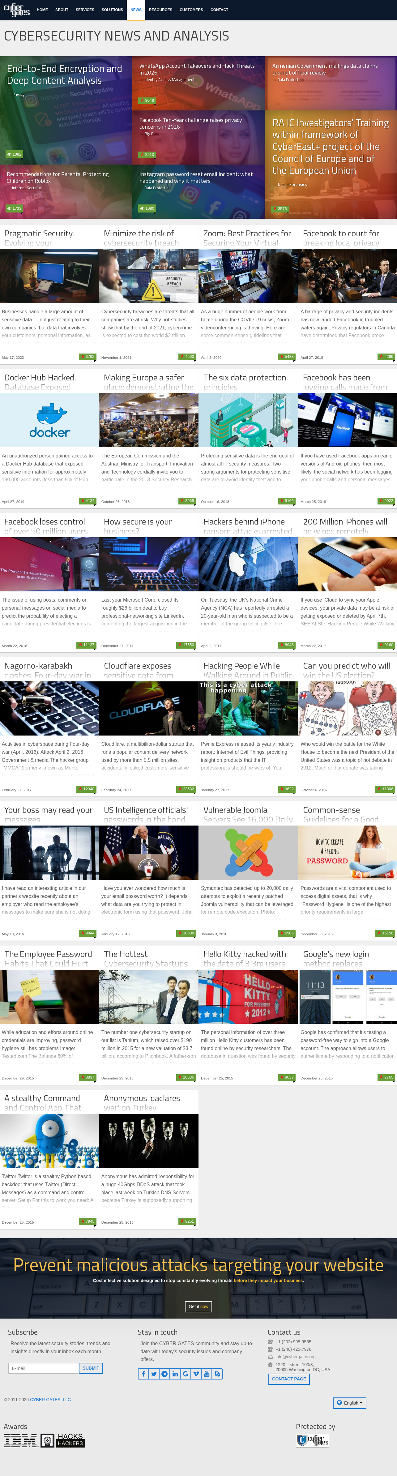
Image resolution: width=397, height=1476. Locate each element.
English (351, 1403)
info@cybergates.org (295, 1356)
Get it (198, 1306)
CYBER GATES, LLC (50, 1399)
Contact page (289, 1378)
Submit (91, 1368)
